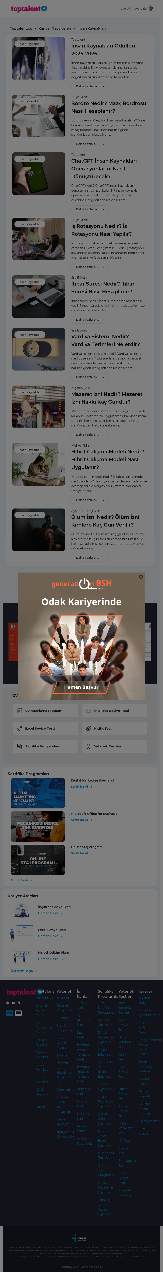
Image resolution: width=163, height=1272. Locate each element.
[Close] (141, 577)
